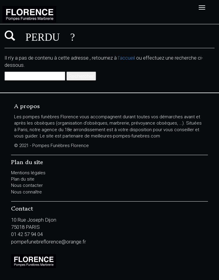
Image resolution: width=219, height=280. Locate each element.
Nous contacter (27, 185)
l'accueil (126, 58)
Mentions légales (28, 172)
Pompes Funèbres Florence (57, 14)
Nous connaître (26, 192)
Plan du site (22, 179)
